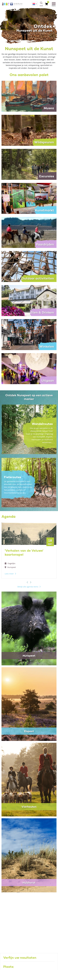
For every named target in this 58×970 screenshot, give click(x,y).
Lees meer (9, 573)
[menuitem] (34, 4)
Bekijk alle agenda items (27, 586)
